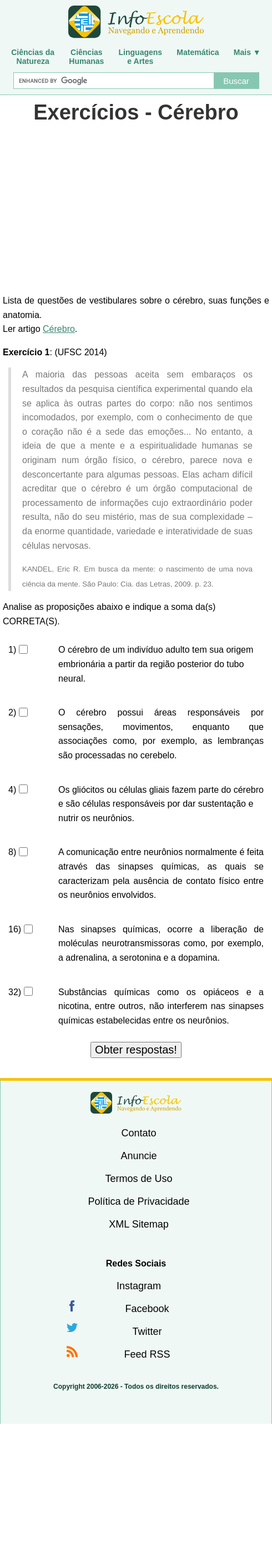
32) (14, 992)
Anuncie (138, 1155)
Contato (138, 1133)
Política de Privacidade (138, 1201)
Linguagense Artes (141, 57)
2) (12, 712)
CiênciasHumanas (86, 57)
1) (12, 649)
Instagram (139, 1285)
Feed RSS (147, 1354)
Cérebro (59, 329)
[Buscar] (113, 80)
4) (12, 789)
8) (12, 852)
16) (14, 929)
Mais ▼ (247, 52)
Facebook (147, 1308)
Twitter (147, 1331)
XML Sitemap (138, 1224)
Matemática (198, 52)
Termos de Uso (138, 1178)
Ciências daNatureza (32, 57)
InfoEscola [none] (136, 1103)
